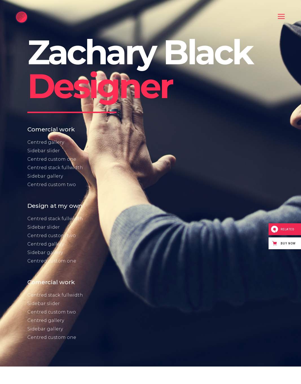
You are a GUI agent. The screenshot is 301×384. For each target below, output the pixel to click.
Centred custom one (51, 159)
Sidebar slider (43, 150)
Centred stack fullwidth (55, 167)
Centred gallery (45, 142)
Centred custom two (51, 184)
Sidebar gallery (45, 176)
